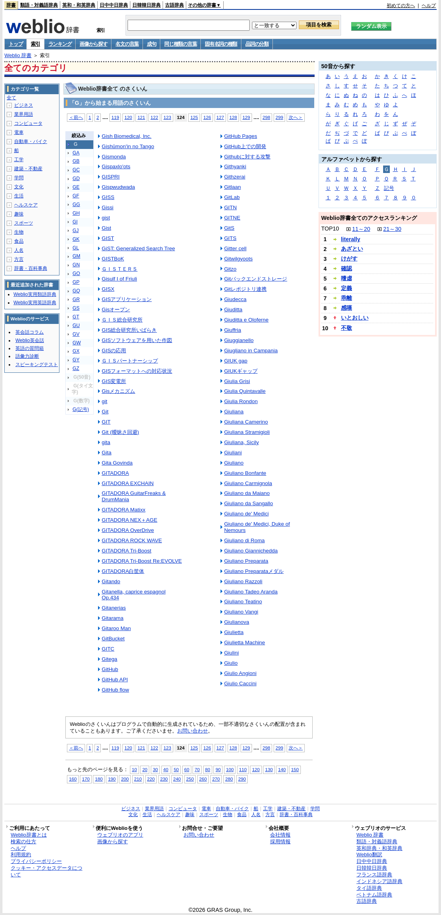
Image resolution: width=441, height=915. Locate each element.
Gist (106, 228)
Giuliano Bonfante (245, 473)
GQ (76, 291)
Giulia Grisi (237, 381)
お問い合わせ (192, 731)
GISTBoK (113, 259)
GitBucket (113, 639)
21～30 (392, 229)
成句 (151, 44)
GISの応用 (114, 350)
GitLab (232, 197)
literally (350, 239)
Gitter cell (235, 248)
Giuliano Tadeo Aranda (251, 592)
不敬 (346, 328)
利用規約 (21, 854)
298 (266, 117)
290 (242, 778)
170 (85, 778)
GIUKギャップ (241, 371)
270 (216, 778)
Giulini (231, 653)
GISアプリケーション (127, 299)
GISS (108, 197)
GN (76, 265)
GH (76, 213)
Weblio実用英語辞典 (34, 302)
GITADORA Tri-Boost (126, 551)
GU (76, 325)
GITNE (232, 218)
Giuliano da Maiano (247, 493)
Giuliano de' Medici (246, 514)
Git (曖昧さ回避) (120, 432)
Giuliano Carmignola (248, 483)
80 (207, 769)
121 (141, 117)
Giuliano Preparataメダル (254, 571)
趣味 (19, 214)
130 (268, 769)
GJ (75, 230)
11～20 (361, 229)
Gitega (109, 659)
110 (242, 769)
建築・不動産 (28, 168)
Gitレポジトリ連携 (245, 289)
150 (294, 769)
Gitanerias (114, 608)
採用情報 (280, 841)
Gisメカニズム (118, 391)
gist (106, 218)
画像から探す (93, 44)
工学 (19, 159)
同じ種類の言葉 (180, 44)
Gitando (111, 581)
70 (197, 769)
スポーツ (23, 223)
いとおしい (355, 317)
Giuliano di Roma (244, 540)
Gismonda (114, 157)
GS (76, 308)
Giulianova (236, 622)
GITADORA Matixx (123, 510)
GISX (108, 289)
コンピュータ (28, 123)
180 (98, 778)
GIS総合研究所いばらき (129, 330)
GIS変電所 (114, 381)
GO (76, 273)
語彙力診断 (27, 356)
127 (220, 117)
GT (75, 317)
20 (144, 769)
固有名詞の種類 (221, 44)
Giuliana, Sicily (241, 442)
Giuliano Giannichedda (251, 551)
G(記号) (80, 409)
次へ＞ (296, 117)
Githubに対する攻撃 (247, 157)
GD (76, 178)
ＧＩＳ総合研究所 (122, 320)
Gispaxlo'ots (116, 166)
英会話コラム (29, 332)
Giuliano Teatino (243, 601)
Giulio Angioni (240, 673)
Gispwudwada (118, 187)
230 (164, 778)
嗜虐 (346, 278)
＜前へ (76, 117)
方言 (19, 259)
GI (75, 222)
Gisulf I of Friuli (119, 279)
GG (76, 204)
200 (124, 778)
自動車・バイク (30, 141)
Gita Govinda (117, 463)
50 (176, 769)
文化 (19, 187)
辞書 (11, 5)
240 (177, 778)
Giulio (230, 663)
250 (190, 778)
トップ (15, 44)
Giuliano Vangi (241, 612)
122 (154, 117)
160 (72, 778)
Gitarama (112, 618)
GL (75, 248)
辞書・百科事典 (30, 268)
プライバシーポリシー (36, 861)
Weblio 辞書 (18, 55)
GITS (230, 238)
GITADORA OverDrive (128, 530)
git (104, 401)
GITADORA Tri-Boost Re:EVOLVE (142, 561)
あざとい (352, 248)
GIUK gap (235, 361)
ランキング (60, 44)
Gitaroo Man (116, 628)
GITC (108, 649)
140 (281, 769)
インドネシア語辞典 (379, 881)
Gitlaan (232, 187)
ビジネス (23, 105)
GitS (229, 228)
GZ (75, 368)
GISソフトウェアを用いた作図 (137, 340)
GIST (108, 238)
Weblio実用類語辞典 (34, 294)
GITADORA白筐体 (123, 571)
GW (76, 343)
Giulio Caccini (240, 683)
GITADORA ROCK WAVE (132, 540)
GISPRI (111, 177)
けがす (349, 258)
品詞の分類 (257, 44)
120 (128, 117)
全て (11, 97)
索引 (35, 44)
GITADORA (115, 473)
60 (186, 769)
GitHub (110, 669)
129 (246, 117)
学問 (19, 177)
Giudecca (235, 299)
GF (75, 196)
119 (115, 117)
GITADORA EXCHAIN (128, 483)
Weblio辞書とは (28, 835)
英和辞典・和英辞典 (379, 848)
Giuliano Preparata (246, 561)
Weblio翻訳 (369, 854)
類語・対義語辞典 (39, 5)
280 (229, 778)
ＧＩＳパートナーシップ (130, 361)
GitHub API (115, 680)
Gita (106, 453)
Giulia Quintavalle (244, 391)
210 (138, 778)
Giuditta (233, 309)
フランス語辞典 (374, 875)
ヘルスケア (26, 205)
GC (76, 170)
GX (76, 351)
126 (207, 117)
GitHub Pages (240, 136)
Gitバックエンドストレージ (255, 279)
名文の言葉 (127, 44)
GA (76, 153)
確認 (346, 268)
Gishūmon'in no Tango (128, 146)
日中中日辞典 (114, 5)
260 (203, 778)
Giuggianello (239, 340)
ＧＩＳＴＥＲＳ (119, 269)
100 (229, 769)
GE (76, 187)
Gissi (107, 207)
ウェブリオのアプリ (120, 835)
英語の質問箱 (29, 348)
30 (155, 769)
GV (76, 334)
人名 (19, 250)
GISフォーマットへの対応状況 (137, 371)
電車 (19, 132)
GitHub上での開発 (245, 146)
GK (76, 239)
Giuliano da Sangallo (248, 503)
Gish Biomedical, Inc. (126, 136)
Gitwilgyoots (238, 259)
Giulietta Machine (244, 642)
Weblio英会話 (29, 340)
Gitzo (230, 269)
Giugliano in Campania (251, 350)
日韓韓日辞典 (146, 5)
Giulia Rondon (241, 401)
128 (233, 117)
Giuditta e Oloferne (246, 320)
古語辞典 (174, 5)
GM (76, 256)
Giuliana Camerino (246, 422)
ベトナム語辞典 (374, 895)
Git (105, 412)
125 (194, 117)
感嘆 (346, 308)
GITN (230, 207)
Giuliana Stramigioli (247, 432)
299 (279, 117)
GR (76, 299)
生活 (19, 196)
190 (111, 778)
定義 (346, 288)
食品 (19, 241)
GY (76, 360)
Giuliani (233, 453)
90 (217, 769)
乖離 (346, 298)
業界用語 (23, 114)
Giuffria (232, 330)
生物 (19, 232)
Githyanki (235, 166)
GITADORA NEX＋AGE (129, 520)
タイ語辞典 (369, 888)
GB (76, 161)
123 (167, 117)
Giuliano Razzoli (243, 581)
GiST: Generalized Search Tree (138, 248)
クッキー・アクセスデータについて (46, 871)
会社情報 (280, 835)
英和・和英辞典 (78, 5)
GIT (106, 422)
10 (134, 769)
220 (151, 778)
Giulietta (233, 632)
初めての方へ (401, 5)
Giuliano (233, 463)
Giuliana (233, 412)
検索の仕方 (23, 841)
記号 (389, 188)
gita (106, 442)
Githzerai (234, 177)
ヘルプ (429, 5)
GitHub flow (115, 690)
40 (166, 769)
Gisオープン (116, 309)
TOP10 (330, 228)
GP (76, 282)
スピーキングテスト (36, 364)
